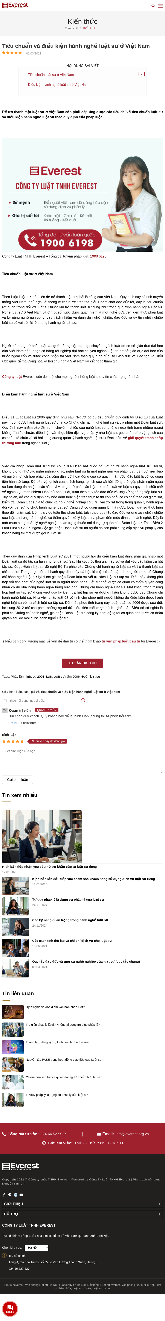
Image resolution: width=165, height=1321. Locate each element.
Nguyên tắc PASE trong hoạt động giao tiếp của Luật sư (63, 1058)
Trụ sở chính (17, 1254)
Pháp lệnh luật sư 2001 (27, 677)
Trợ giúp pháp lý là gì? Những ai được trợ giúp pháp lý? (63, 1022)
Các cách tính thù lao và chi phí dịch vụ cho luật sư (72, 939)
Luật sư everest (13, 1283)
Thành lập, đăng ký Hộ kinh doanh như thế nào (57, 1040)
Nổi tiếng (93, 1283)
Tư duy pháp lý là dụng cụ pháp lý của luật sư (68, 898)
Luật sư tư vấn (82, 1286)
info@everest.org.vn (132, 1132)
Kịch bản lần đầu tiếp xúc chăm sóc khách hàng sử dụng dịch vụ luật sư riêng (93, 877)
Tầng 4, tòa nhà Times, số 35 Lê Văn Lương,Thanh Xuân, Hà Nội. (53, 1260)
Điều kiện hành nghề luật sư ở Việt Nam (59, 84)
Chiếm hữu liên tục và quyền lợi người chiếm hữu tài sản (64, 1075)
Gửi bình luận (17, 780)
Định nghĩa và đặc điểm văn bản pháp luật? (55, 1005)
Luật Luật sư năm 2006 (63, 677)
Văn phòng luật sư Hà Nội (41, 1283)
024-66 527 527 (53, 1132)
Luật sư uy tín (101, 1286)
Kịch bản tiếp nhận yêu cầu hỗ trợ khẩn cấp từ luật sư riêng (49, 865)
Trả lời (13, 723)
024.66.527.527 (19, 1266)
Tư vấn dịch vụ (82, 663)
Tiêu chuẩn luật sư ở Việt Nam (51, 75)
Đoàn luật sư (90, 677)
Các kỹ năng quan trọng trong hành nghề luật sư (70, 918)
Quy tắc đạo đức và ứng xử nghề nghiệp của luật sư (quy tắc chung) (86, 959)
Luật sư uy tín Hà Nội (72, 1283)
